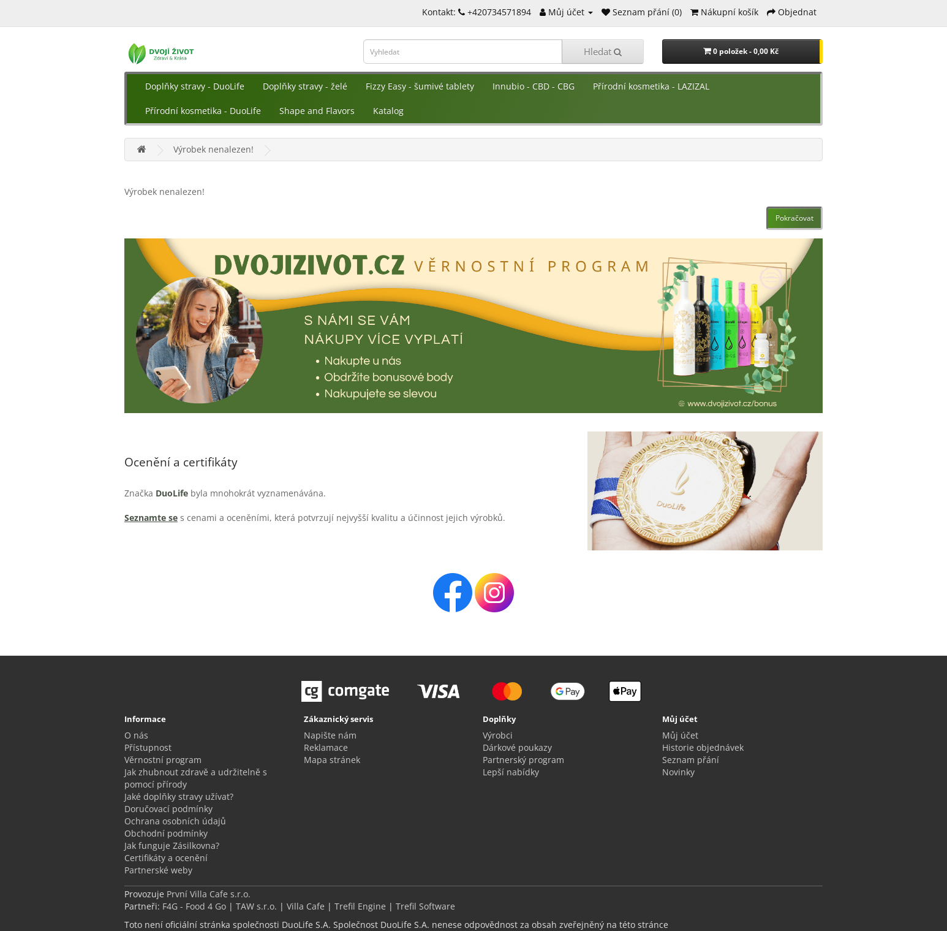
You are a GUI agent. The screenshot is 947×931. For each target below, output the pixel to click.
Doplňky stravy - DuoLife (194, 86)
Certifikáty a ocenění (166, 858)
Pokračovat (794, 218)
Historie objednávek (703, 747)
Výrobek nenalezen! (213, 149)
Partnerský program (523, 760)
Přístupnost (148, 747)
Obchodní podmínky (166, 833)
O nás (136, 735)
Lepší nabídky (511, 772)
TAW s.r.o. (256, 906)
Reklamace (326, 747)
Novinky (678, 772)
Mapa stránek (332, 760)
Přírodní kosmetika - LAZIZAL (651, 86)
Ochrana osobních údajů (175, 821)
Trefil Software (425, 906)
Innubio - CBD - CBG (533, 86)
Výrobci (498, 735)
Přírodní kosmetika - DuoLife (203, 110)
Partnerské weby (158, 870)
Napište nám (330, 735)
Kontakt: (443, 12)
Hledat (603, 51)
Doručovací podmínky (168, 809)
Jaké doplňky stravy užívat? (178, 796)
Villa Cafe (306, 906)
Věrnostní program (163, 760)
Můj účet (680, 735)
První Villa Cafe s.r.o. (209, 894)
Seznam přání (690, 760)
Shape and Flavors (317, 110)
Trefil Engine (360, 906)
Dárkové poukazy (517, 747)
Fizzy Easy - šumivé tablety (420, 86)
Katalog (388, 110)
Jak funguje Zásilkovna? (171, 845)
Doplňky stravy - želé (305, 86)
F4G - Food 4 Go (195, 906)
